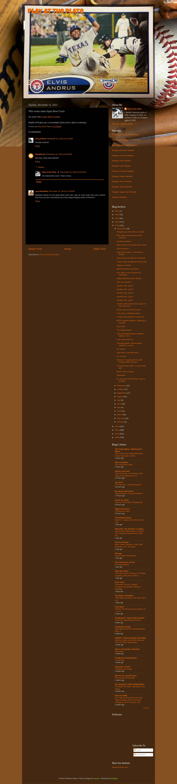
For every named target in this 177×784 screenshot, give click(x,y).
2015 (117, 218)
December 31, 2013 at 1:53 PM (62, 191)
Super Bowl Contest (51, 117)
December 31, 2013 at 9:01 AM (73, 172)
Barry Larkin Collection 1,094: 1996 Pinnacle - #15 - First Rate (129, 545)
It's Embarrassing (122, 564)
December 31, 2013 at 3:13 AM (60, 139)
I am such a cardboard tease (128, 313)
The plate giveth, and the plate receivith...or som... (129, 344)
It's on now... (122, 356)
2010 (117, 434)
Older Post (99, 248)
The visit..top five (124, 282)
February (121, 418)
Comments (139, 755)
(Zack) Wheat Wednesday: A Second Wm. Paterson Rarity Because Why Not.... (129, 533)
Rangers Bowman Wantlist (123, 150)
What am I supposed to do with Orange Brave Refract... (129, 361)
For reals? (121, 349)
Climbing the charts (122, 511)
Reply (37, 146)
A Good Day (119, 660)
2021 (117, 211)
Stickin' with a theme (125, 372)
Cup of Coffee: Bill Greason (125, 556)
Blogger (114, 778)
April (119, 411)
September (122, 393)
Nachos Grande (122, 542)
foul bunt (119, 482)
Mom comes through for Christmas (131, 258)
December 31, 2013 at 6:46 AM (59, 154)
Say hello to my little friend (128, 353)
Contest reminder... (124, 241)
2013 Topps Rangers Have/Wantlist (126, 140)
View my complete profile (122, 124)
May (119, 407)
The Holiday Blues (124, 330)
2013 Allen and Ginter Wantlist (124, 145)
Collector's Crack (122, 667)
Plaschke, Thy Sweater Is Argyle (129, 529)
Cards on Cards (122, 500)
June (119, 404)
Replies (41, 167)
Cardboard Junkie (123, 627)
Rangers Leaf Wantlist (121, 166)
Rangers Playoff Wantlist (122, 176)
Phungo (118, 553)
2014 (117, 222)
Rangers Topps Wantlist (122, 187)
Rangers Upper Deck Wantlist (124, 192)
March (120, 415)
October (120, 389)
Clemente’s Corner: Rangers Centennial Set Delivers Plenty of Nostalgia (128, 586)
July (119, 400)
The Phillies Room (123, 518)
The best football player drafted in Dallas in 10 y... (130, 335)
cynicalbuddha (41, 191)
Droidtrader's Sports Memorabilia (129, 618)
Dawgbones (40, 154)
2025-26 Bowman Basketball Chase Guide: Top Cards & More (129, 454)
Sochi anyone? (123, 249)
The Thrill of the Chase (124, 465)
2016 (117, 215)
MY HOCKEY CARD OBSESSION (129, 684)
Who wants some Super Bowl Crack (131, 245)
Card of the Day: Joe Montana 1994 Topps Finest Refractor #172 (129, 474)
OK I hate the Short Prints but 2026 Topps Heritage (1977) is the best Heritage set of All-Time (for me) (128, 700)
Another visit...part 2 (125, 300)
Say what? (121, 326)
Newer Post (35, 248)
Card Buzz (119, 607)
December (121, 229)
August (120, 397)
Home (67, 248)
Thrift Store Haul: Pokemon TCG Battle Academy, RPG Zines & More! (130, 574)
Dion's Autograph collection (127, 649)
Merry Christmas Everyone (128, 269)
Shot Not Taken (121, 571)
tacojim (97, 778)
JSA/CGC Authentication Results (128, 620)
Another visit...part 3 (125, 297)
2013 (117, 225)
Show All (146, 708)
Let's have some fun (125, 339)
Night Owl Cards (122, 509)
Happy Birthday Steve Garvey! (129, 278)
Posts (137, 750)
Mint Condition (121, 462)
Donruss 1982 (121, 696)
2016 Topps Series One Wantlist (125, 135)
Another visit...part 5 (125, 286)
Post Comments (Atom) (49, 255)
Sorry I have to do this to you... (129, 310)
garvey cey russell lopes (125, 676)
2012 (117, 426)
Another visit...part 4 (125, 293)
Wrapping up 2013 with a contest (130, 232)
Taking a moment (124, 265)
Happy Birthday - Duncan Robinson (129, 493)
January (120, 422)
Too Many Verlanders (124, 596)
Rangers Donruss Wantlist (123, 156)
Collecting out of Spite (123, 669)
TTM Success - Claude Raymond (128, 485)
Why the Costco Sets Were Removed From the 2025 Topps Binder (129, 641)
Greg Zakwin (40, 139)
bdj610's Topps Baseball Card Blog (130, 638)
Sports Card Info (122, 471)
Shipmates (121, 375)
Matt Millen (119, 651)
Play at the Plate (56, 12)
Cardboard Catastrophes (126, 658)
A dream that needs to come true (130, 317)
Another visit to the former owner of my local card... (131, 305)
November (121, 386)
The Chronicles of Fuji (125, 562)
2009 (117, 437)
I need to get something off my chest (132, 262)
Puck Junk (119, 582)
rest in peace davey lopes (125, 678)
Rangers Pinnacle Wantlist (123, 171)
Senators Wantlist (119, 197)
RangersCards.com (120, 767)
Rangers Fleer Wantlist (121, 161)
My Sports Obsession (124, 491)
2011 (117, 430)
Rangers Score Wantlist (122, 181)
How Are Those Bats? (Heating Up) (129, 502)
